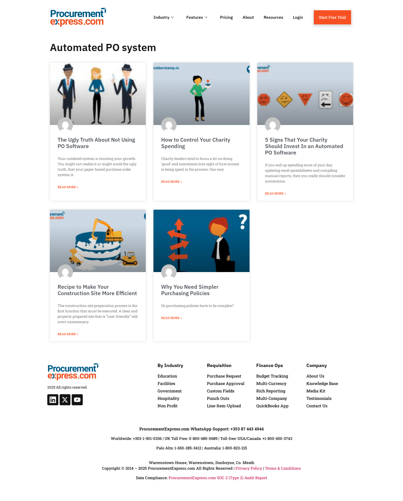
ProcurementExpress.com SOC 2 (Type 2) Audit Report (218, 477)
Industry (164, 17)
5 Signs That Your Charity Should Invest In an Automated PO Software (304, 146)
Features (197, 17)
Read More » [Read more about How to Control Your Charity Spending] (171, 181)
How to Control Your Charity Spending (195, 143)
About (248, 17)
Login (298, 17)
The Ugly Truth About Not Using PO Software (96, 143)
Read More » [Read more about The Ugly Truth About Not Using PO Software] (68, 187)
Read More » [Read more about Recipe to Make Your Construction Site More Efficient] (68, 334)
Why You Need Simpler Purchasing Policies (189, 290)
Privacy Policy (248, 468)
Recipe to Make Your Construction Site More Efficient (97, 290)
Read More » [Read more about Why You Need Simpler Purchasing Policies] (171, 318)
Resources (273, 17)
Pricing (226, 17)
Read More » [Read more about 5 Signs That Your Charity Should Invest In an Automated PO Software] (275, 193)
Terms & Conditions (283, 468)
